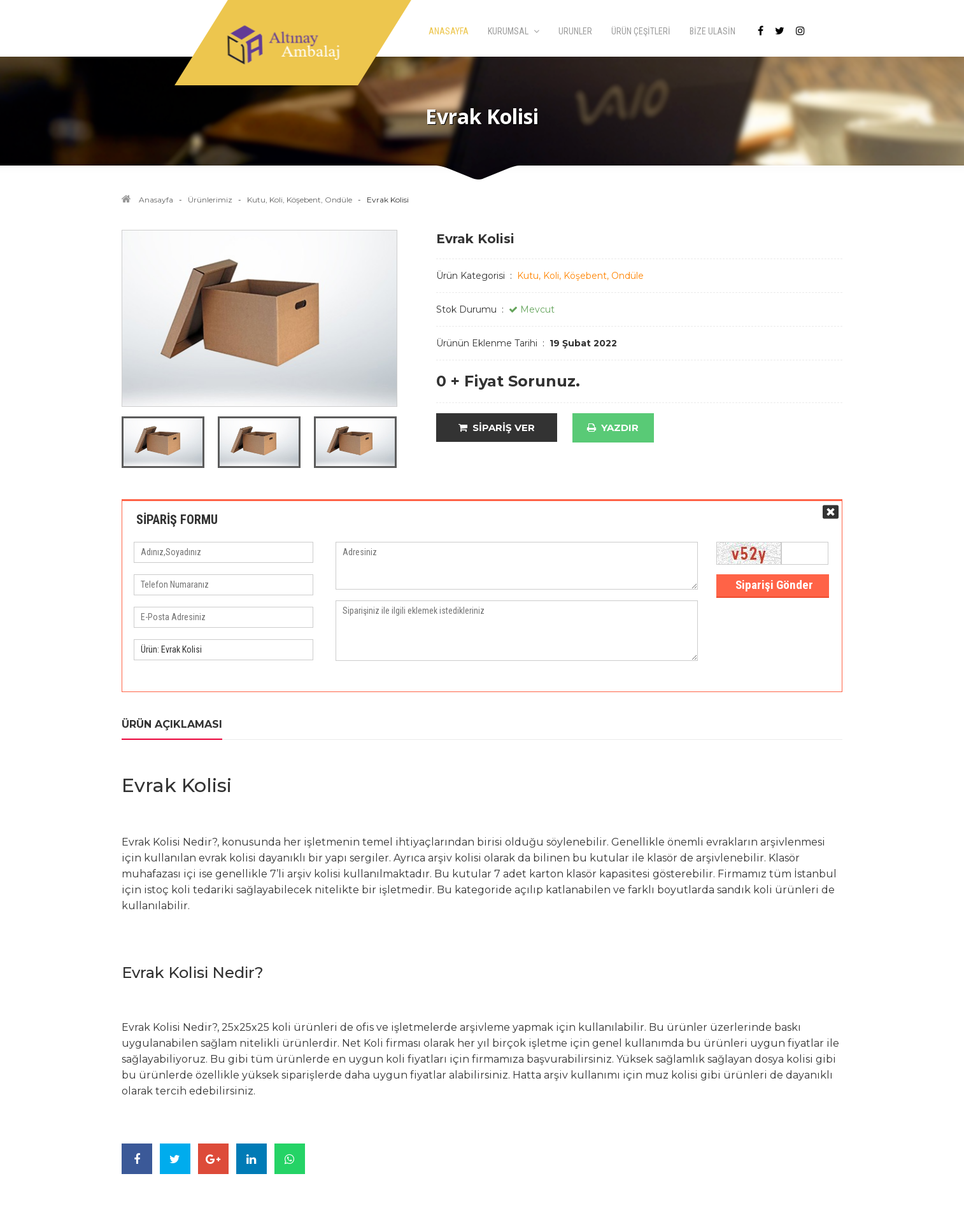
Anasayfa (156, 199)
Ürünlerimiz (210, 199)
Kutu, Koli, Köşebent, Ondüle (299, 199)
